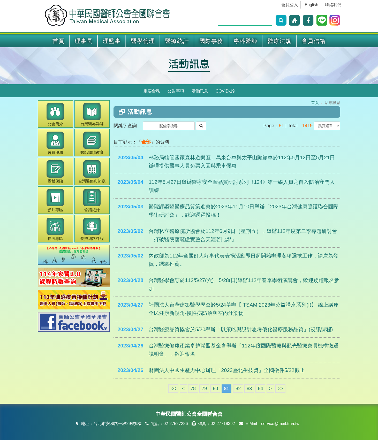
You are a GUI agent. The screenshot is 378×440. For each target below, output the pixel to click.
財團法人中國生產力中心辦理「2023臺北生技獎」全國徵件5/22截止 (227, 370)
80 (215, 388)
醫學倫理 (143, 41)
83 (249, 388)
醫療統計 (177, 41)
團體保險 (55, 171)
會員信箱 (314, 41)
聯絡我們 (333, 5)
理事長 (84, 41)
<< (173, 388)
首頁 (58, 41)
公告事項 (176, 91)
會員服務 (55, 143)
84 (260, 388)
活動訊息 (189, 63)
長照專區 (55, 229)
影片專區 (55, 200)
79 (204, 388)
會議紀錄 (92, 200)
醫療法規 (279, 41)
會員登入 (289, 5)
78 (193, 388)
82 (238, 388)
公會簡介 (55, 114)
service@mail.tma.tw (280, 423)
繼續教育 (92, 143)
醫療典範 (91, 171)
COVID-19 (225, 91)
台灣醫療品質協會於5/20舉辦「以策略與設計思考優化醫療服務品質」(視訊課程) (241, 329)
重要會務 (151, 91)
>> (280, 388)
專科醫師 (245, 41)
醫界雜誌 (92, 114)
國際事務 (211, 41)
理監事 (112, 41)
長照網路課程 (92, 229)
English (311, 5)
